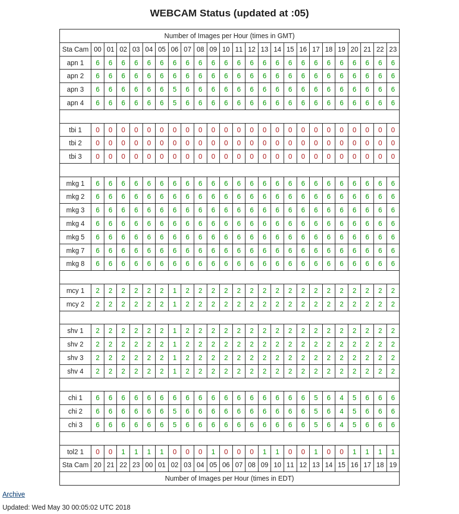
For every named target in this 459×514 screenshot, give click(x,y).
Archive (13, 494)
